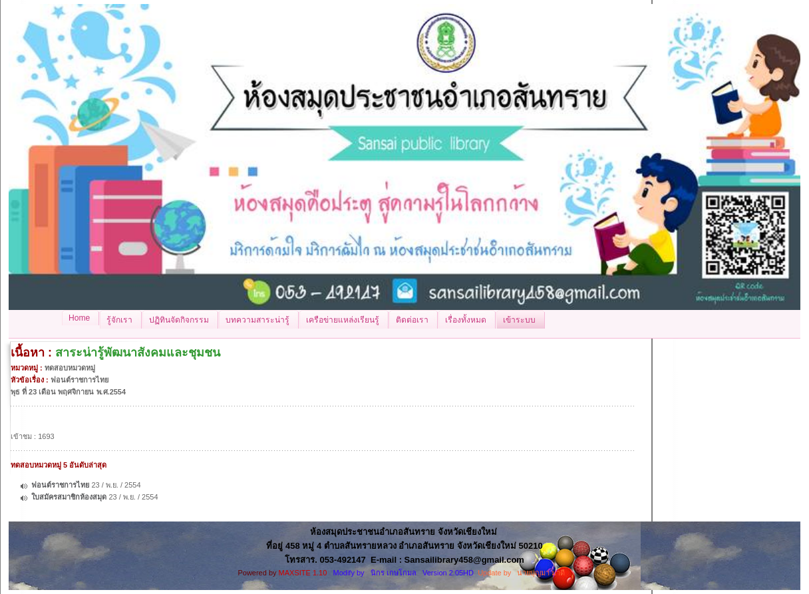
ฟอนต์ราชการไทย (60, 485)
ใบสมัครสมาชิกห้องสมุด (68, 497)
